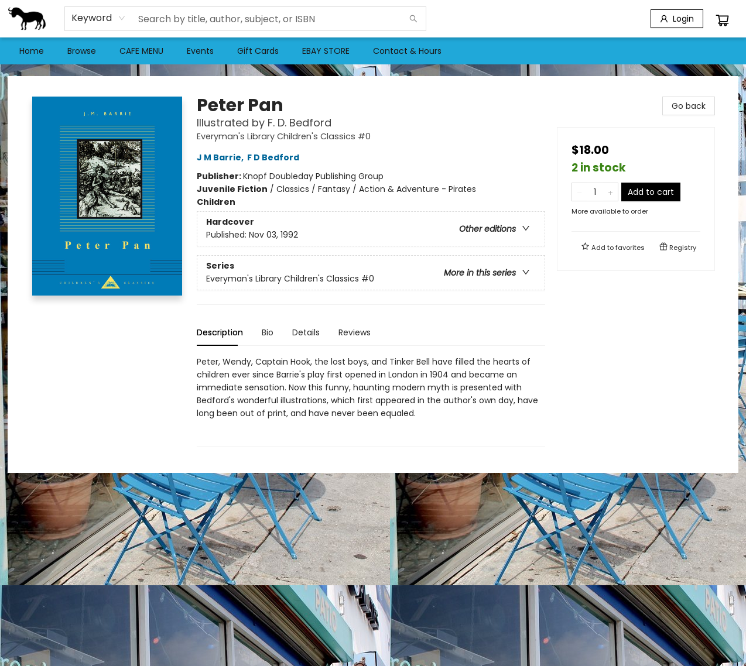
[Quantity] (595, 192)
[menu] (373, 50)
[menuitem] (32, 50)
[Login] (677, 18)
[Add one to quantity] (610, 192)
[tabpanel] (371, 401)
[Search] (413, 18)
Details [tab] (306, 332)
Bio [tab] (267, 332)
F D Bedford (275, 157)
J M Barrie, (222, 157)
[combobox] (98, 18)
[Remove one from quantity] (579, 192)
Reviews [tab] (354, 332)
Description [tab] (220, 332)
